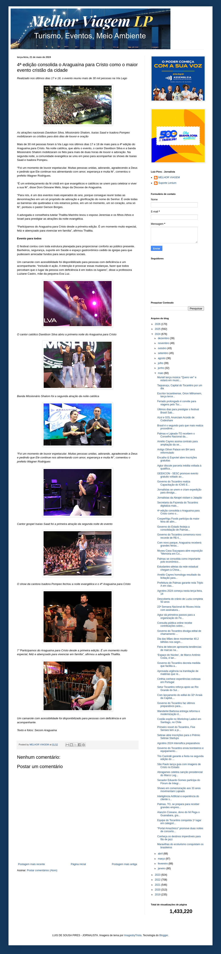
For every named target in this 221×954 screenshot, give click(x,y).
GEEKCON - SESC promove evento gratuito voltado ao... (177, 475)
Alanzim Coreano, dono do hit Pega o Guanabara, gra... (178, 814)
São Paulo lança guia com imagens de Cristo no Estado (179, 766)
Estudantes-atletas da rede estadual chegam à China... (177, 568)
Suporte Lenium (167, 182)
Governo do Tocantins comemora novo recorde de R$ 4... (179, 536)
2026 (158, 324)
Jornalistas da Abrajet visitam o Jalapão (179, 497)
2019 (158, 894)
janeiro (162, 868)
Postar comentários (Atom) (42, 870)
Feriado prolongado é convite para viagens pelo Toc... (176, 403)
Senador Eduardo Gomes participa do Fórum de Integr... (178, 782)
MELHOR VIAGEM (169, 177)
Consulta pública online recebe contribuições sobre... (174, 624)
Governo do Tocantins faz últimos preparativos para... (176, 705)
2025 (158, 328)
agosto (162, 358)
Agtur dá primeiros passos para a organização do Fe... (176, 616)
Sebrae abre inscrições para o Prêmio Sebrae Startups (178, 737)
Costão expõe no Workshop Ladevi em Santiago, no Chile (179, 721)
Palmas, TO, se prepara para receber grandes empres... (178, 806)
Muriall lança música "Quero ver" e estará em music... (176, 379)
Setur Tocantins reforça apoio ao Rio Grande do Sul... (177, 688)
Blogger (163, 935)
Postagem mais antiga (124, 864)
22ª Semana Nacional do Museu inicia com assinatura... (178, 608)
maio (161, 373)
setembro (163, 353)
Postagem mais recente (31, 864)
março (162, 858)
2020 (158, 889)
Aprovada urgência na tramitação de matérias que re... (177, 673)
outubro (162, 348)
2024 (158, 334)
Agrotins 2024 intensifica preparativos (178, 743)
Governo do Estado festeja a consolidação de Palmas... (173, 528)
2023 (158, 874)
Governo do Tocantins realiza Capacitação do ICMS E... (173, 483)
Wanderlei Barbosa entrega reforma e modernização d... (178, 713)
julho (161, 363)
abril (160, 853)
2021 (158, 884)
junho (161, 368)
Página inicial (78, 864)
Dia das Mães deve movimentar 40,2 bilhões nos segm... (178, 640)
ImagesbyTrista (133, 935)
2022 (158, 879)
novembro (164, 343)
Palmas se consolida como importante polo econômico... (178, 560)
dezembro (164, 338)
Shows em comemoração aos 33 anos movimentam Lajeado (179, 790)
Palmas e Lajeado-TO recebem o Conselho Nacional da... (176, 435)
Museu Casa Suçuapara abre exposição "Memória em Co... (180, 552)
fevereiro (163, 863)
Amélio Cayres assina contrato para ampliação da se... (177, 443)
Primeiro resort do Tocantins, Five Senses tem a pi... (176, 729)
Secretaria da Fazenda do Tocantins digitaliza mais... (177, 504)
